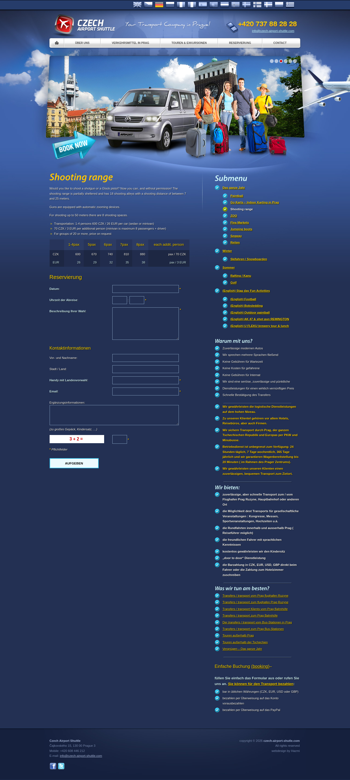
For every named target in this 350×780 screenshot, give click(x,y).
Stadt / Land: (58, 369)
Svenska (246, 4)
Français (181, 4)
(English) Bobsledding (247, 305)
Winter (227, 251)
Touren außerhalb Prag (238, 635)
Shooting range (242, 209)
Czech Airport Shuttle (84, 24)
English (137, 4)
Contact (280, 42)
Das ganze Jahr (234, 187)
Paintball (237, 195)
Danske (268, 4)
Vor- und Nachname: (64, 357)
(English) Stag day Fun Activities (246, 290)
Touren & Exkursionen (189, 42)
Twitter (61, 766)
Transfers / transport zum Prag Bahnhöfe (250, 615)
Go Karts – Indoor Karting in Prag (255, 202)
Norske (235, 4)
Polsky (279, 4)
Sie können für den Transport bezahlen (261, 684)
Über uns (82, 42)
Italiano (192, 4)
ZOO (234, 215)
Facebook (53, 766)
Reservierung (240, 42)
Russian (170, 4)
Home (57, 42)
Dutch (224, 4)
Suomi (257, 4)
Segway (236, 236)
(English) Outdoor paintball (250, 312)
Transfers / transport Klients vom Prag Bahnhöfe (255, 609)
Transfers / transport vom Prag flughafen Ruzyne (255, 595)
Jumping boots (241, 229)
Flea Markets (240, 222)
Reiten (235, 242)
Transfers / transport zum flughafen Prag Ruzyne (255, 602)
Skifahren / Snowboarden (249, 259)
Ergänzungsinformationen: (67, 402)
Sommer (229, 267)
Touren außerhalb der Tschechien (245, 642)
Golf (234, 282)
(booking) (260, 666)
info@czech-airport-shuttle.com (273, 30)
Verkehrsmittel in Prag (130, 42)
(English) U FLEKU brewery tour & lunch (260, 326)
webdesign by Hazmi (285, 750)
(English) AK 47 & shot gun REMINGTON (260, 319)
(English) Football (243, 299)
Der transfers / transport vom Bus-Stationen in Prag (257, 622)
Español (202, 4)
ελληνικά (290, 4)
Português (213, 4)
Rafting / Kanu (241, 275)
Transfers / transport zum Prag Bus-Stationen (253, 629)
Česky (148, 4)
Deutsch (159, 4)
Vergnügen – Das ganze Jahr (242, 648)
